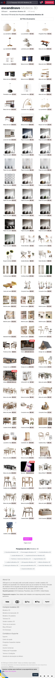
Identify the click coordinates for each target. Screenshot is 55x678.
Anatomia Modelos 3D (27, 569)
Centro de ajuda (7, 639)
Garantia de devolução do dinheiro (13, 656)
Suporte (5, 637)
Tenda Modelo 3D (26, 246)
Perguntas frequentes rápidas (11, 642)
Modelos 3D (6, 610)
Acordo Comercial (8, 648)
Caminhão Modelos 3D (44, 565)
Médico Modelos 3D (43, 562)
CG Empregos (7, 630)
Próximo (27, 539)
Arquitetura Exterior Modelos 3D (34, 555)
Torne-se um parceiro (9, 624)
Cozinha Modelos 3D (44, 552)
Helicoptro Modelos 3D (10, 565)
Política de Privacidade (10, 651)
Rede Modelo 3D (43, 261)
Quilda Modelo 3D (26, 261)
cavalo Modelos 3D (16, 555)
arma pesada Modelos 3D (28, 565)
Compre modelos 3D (11, 607)
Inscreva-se (49, 2)
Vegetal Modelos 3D (38, 559)
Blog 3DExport (7, 627)
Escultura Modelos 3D (11, 552)
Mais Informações (10, 671)
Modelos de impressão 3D (11, 613)
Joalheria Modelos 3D (12, 562)
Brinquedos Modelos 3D (28, 562)
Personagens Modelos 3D (28, 552)
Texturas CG (6, 619)
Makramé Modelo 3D (8, 336)
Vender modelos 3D (9, 621)
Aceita (35, 674)
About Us (6, 579)
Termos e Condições (9, 653)
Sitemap (11, 667)
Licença (5, 645)
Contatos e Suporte (10, 633)
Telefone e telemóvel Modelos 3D (20, 559)
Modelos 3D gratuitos (9, 616)
